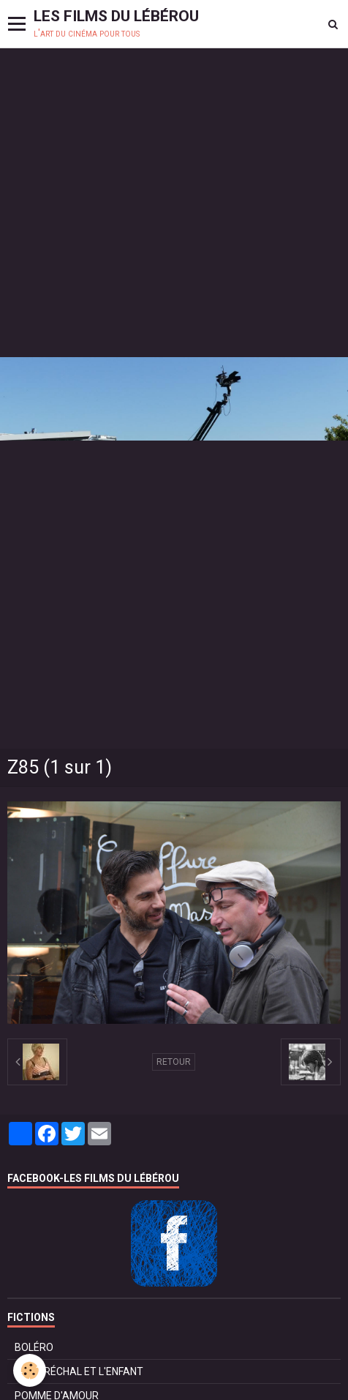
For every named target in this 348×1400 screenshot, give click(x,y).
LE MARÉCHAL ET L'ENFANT (79, 1371)
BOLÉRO (34, 1347)
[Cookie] (29, 1370)
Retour (173, 1062)
